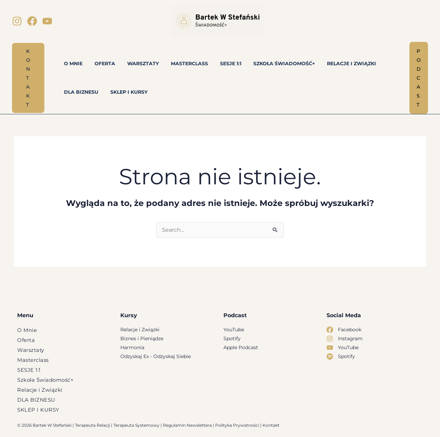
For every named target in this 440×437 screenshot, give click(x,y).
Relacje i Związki (40, 390)
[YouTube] (47, 21)
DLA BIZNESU (36, 399)
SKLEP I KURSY (38, 409)
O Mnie (27, 330)
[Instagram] (17, 21)
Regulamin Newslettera (187, 425)
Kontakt (271, 425)
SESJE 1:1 (29, 370)
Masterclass (33, 360)
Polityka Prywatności (237, 425)
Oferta (26, 340)
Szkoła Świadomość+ (45, 380)
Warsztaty (30, 350)
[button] (28, 78)
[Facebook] (32, 21)
